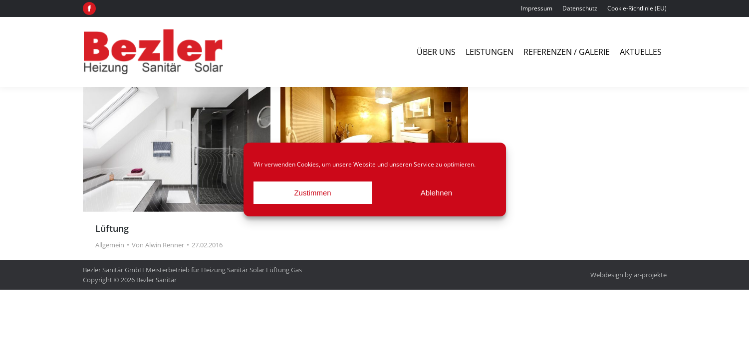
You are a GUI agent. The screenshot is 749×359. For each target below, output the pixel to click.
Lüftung (112, 228)
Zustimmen (312, 192)
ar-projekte (650, 274)
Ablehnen (436, 192)
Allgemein (109, 244)
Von (158, 244)
